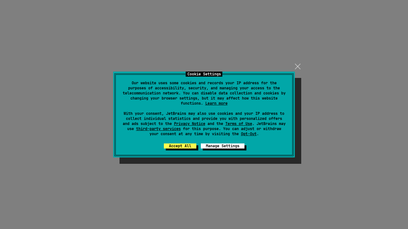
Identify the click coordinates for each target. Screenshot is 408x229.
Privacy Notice (189, 123)
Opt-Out (249, 133)
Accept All (180, 146)
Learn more (216, 103)
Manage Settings (222, 146)
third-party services (158, 128)
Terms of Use (238, 123)
